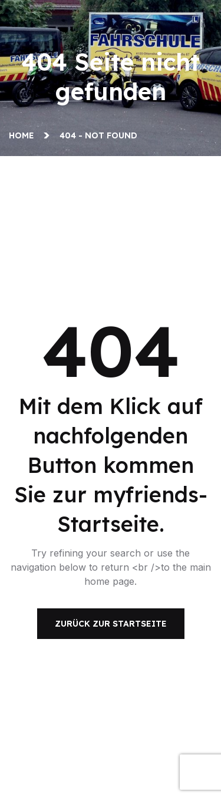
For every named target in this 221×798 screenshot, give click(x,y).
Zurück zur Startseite (111, 623)
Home (24, 135)
